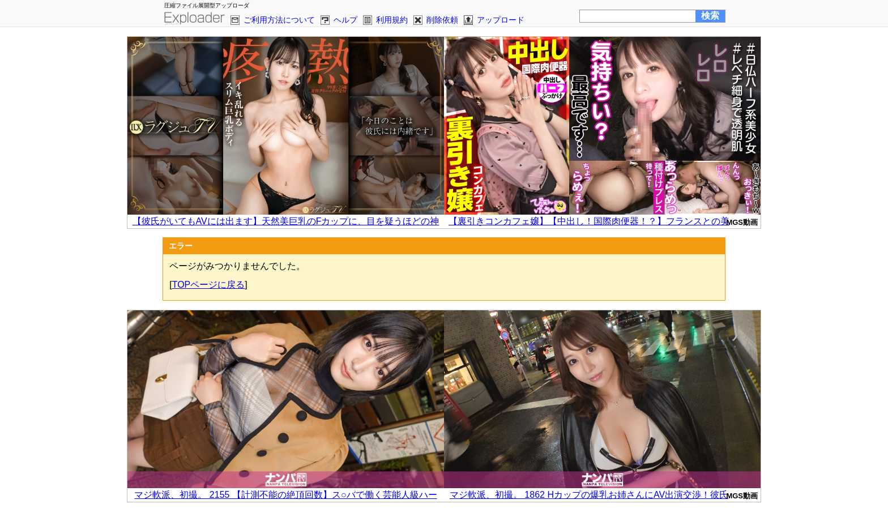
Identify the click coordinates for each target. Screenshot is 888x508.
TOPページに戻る (208, 284)
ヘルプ (345, 19)
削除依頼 (442, 19)
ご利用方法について (279, 19)
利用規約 (392, 19)
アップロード (500, 19)
